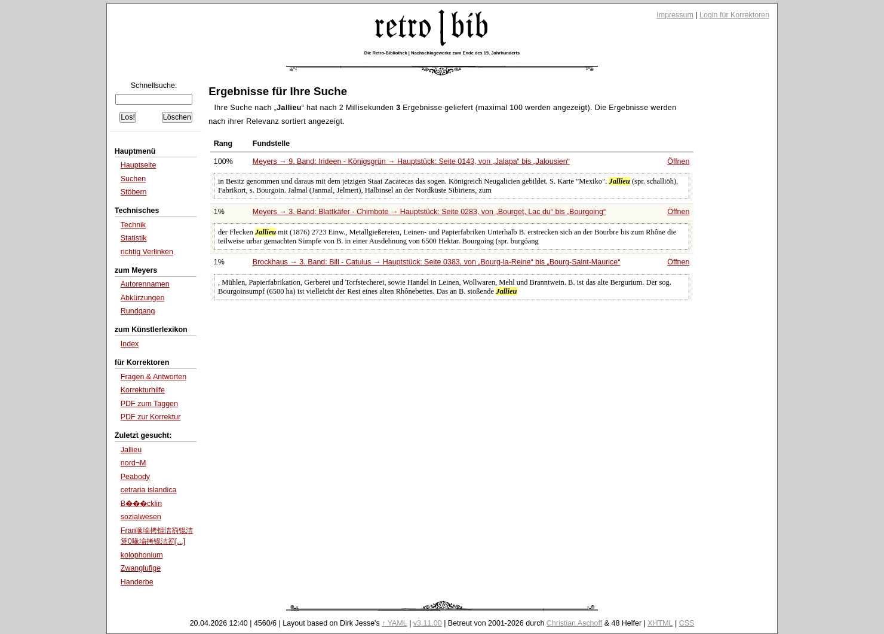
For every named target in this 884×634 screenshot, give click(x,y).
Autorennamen (145, 284)
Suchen (133, 179)
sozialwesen (141, 517)
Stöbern (134, 192)
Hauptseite (138, 165)
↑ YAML (394, 623)
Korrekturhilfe (143, 390)
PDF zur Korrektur (151, 417)
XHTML (660, 623)
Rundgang (138, 311)
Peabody (135, 477)
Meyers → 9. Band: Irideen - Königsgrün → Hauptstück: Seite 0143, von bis (411, 161)
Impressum (674, 15)
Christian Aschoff (574, 623)
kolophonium (142, 555)
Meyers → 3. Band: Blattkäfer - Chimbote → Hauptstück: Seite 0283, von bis (429, 212)
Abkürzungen (143, 298)
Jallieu (131, 450)
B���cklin (141, 503)
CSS (687, 623)
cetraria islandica (149, 490)
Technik (133, 225)
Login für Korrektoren (734, 15)
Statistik (134, 238)
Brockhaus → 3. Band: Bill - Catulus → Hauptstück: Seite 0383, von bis (437, 262)
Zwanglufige (141, 568)
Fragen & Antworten (153, 377)
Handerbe (137, 582)
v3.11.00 (427, 623)
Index (130, 344)
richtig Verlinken (147, 252)
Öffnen (678, 161)
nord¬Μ (133, 463)
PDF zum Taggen (149, 404)
